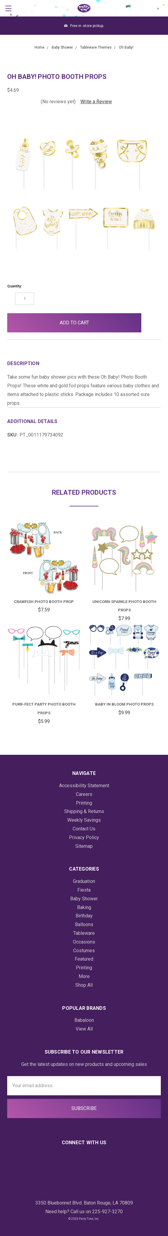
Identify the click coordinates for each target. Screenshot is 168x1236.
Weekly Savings (84, 820)
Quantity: (14, 286)
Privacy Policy (84, 837)
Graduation (84, 881)
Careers (84, 794)
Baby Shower (84, 899)
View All (84, 1029)
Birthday (84, 916)
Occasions (84, 942)
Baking (84, 907)
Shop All (84, 985)
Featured (84, 959)
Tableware (84, 933)
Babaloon (84, 1020)
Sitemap (84, 846)
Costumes (84, 950)
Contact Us (84, 829)
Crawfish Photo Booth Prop (44, 601)
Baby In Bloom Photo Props (124, 704)
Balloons (84, 924)
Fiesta (84, 890)
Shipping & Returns (84, 811)
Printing (84, 803)
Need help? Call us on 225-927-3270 (84, 1211)
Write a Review (96, 101)
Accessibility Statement (84, 785)
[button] (151, 322)
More (84, 976)
